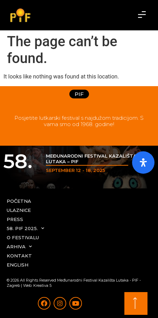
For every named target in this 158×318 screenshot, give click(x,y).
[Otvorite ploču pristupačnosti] (143, 162)
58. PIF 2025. (25, 228)
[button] (142, 15)
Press (15, 219)
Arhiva (19, 246)
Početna (19, 201)
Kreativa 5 (42, 285)
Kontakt (19, 255)
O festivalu (23, 237)
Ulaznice (19, 210)
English (17, 265)
